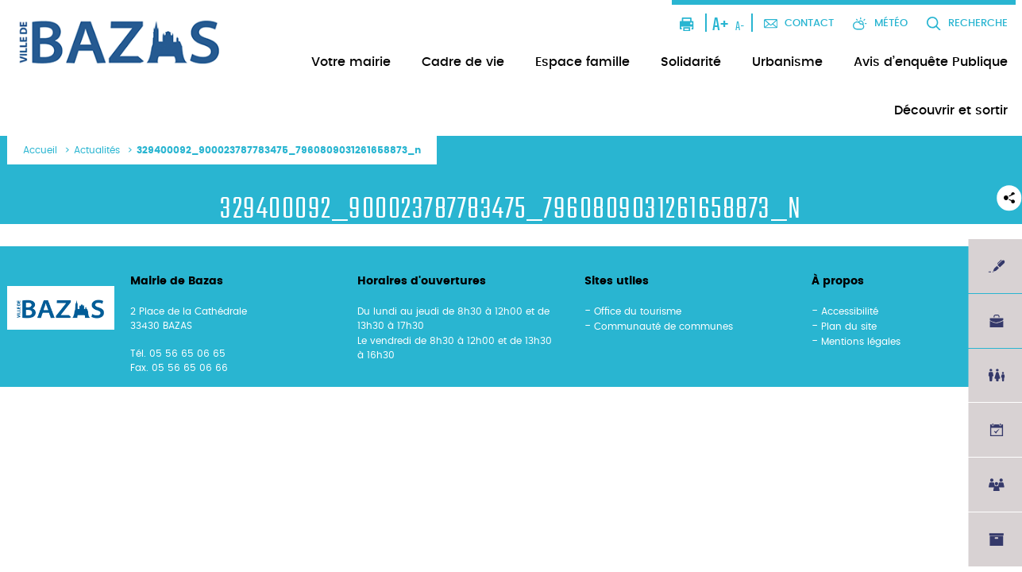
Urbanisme (787, 62)
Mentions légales (861, 341)
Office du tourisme (637, 311)
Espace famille (582, 62)
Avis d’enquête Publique (931, 62)
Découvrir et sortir (951, 110)
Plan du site (849, 326)
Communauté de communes (663, 326)
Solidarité (691, 62)
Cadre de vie (463, 62)
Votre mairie (351, 62)
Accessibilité (849, 311)
